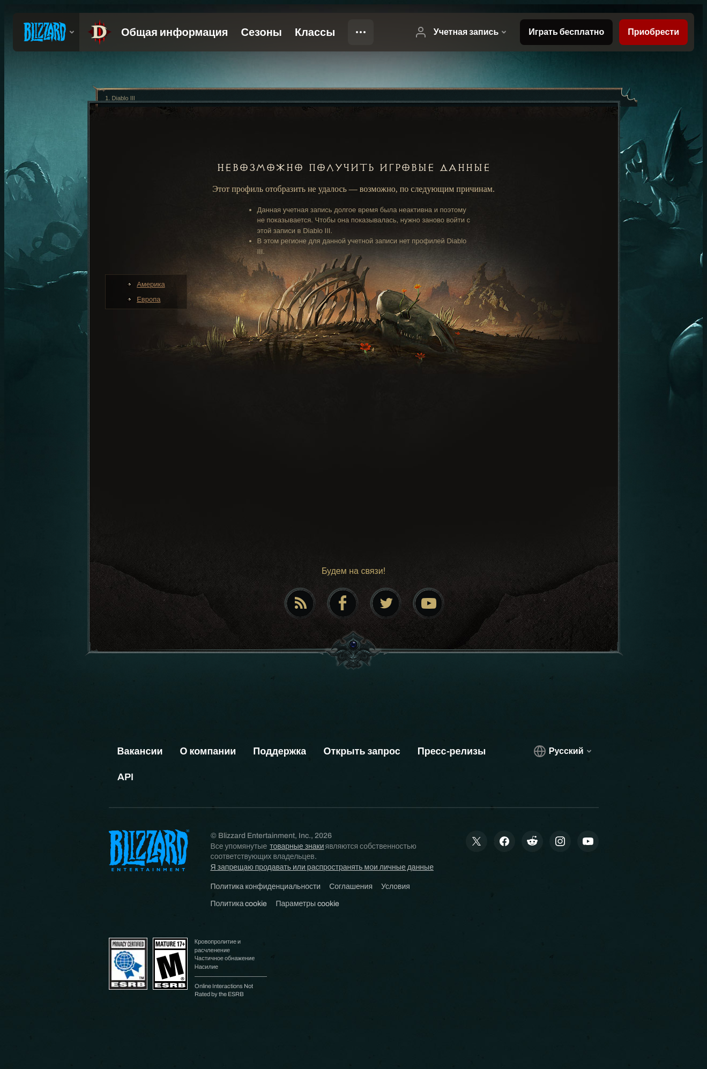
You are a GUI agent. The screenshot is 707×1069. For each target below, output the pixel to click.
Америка (151, 284)
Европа (148, 299)
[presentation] (46, 32)
